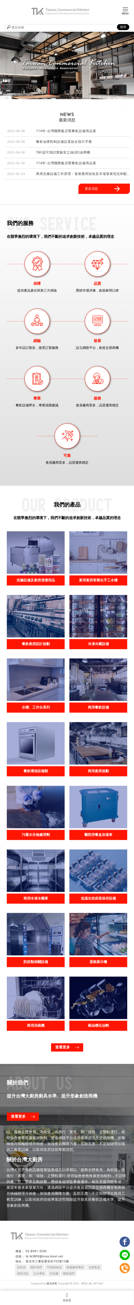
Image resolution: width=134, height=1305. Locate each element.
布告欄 (54, 1277)
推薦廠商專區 (75, 1271)
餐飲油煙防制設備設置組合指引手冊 (64, 142)
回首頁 (67, 1297)
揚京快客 (52, 1287)
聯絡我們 (69, 1277)
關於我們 (36, 1271)
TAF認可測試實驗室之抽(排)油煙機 (63, 152)
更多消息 (103, 189)
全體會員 (94, 1271)
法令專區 (39, 1277)
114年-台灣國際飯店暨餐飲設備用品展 (66, 131)
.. (79, 1287)
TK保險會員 (54, 1271)
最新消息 (23, 1277)
